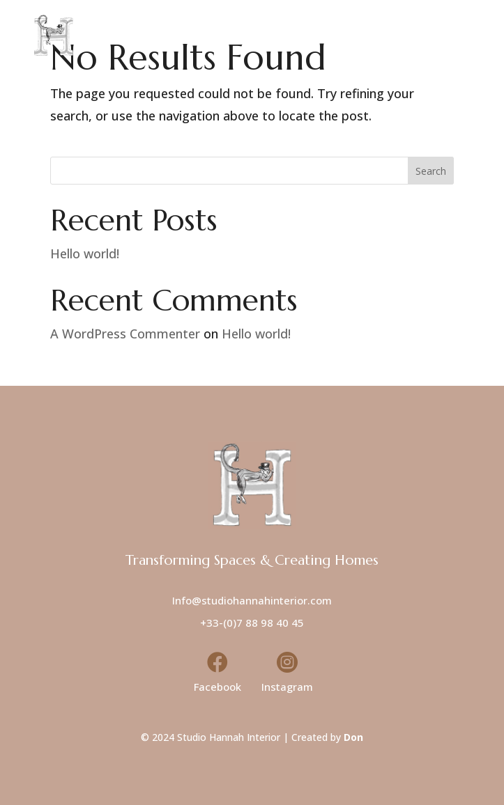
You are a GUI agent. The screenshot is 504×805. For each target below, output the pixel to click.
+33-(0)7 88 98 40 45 (252, 623)
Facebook (217, 687)
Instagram (287, 687)
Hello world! (84, 253)
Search (430, 171)
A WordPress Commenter (125, 333)
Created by (327, 737)
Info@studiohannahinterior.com (252, 600)
